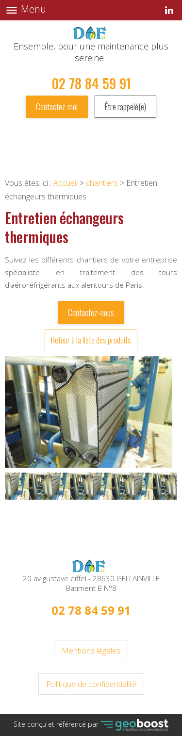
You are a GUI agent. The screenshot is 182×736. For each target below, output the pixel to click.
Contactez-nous (91, 312)
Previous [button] (46, 451)
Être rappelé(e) (125, 106)
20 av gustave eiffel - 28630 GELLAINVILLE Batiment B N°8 (91, 583)
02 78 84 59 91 (91, 83)
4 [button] (120, 513)
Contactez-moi (57, 106)
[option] (88, 412)
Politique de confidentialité (91, 684)
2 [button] (101, 513)
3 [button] (111, 513)
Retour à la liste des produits (91, 340)
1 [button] (91, 513)
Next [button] (129, 451)
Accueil (65, 183)
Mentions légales (91, 650)
